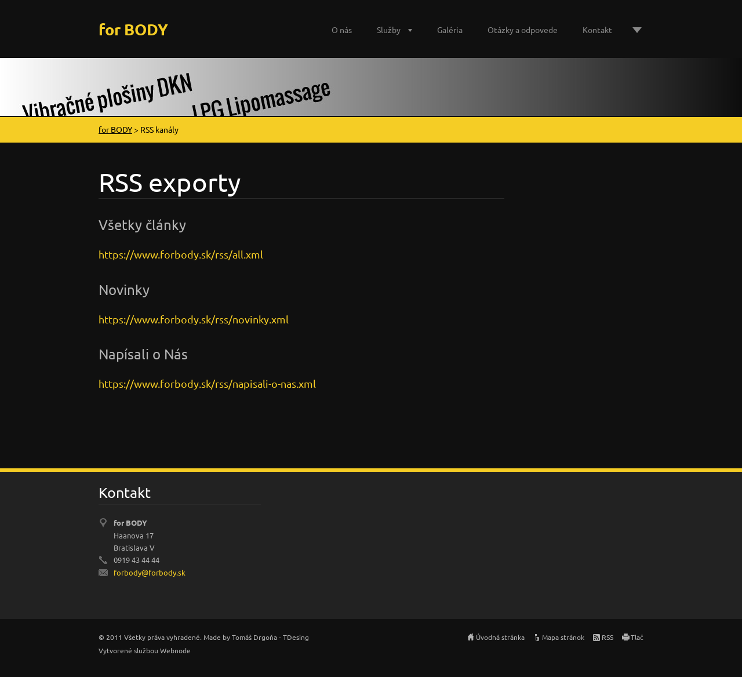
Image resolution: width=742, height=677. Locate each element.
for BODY (115, 129)
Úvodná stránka (500, 637)
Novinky (124, 289)
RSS (607, 637)
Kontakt (597, 29)
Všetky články (142, 224)
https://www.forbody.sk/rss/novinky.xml (194, 319)
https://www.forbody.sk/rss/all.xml (181, 254)
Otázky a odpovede (523, 29)
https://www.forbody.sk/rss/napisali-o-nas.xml (207, 383)
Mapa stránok (563, 637)
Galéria (450, 29)
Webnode (175, 650)
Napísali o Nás (143, 353)
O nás (342, 29)
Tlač (637, 637)
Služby (389, 29)
